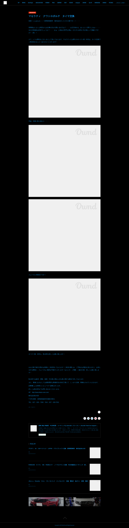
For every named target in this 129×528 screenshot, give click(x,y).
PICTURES (117, 2)
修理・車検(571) (32, 407)
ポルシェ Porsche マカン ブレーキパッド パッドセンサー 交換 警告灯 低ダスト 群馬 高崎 (58, 481)
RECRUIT (76, 2)
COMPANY (65, 2)
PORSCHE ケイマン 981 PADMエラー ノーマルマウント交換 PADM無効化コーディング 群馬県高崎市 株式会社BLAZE (65, 465)
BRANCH (110, 2)
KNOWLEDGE (103, 2)
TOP (24, 2)
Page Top (64, 518)
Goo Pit (96, 2)
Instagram (83, 2)
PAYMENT (53, 2)
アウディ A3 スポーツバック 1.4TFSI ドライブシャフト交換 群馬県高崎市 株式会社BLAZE (57, 448)
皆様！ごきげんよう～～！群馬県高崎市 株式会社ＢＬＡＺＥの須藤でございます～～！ (50, 484)
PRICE (59, 2)
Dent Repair (36, 2)
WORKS (29, 2)
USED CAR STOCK (44, 2)
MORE (122, 2)
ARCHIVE (90, 2)
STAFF (71, 2)
